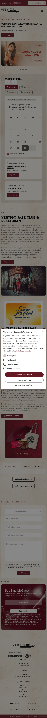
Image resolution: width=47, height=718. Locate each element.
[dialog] (23, 359)
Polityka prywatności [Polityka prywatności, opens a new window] (23, 351)
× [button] (42, 331)
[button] (23, 385)
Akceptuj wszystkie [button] (24, 375)
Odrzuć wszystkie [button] (24, 380)
